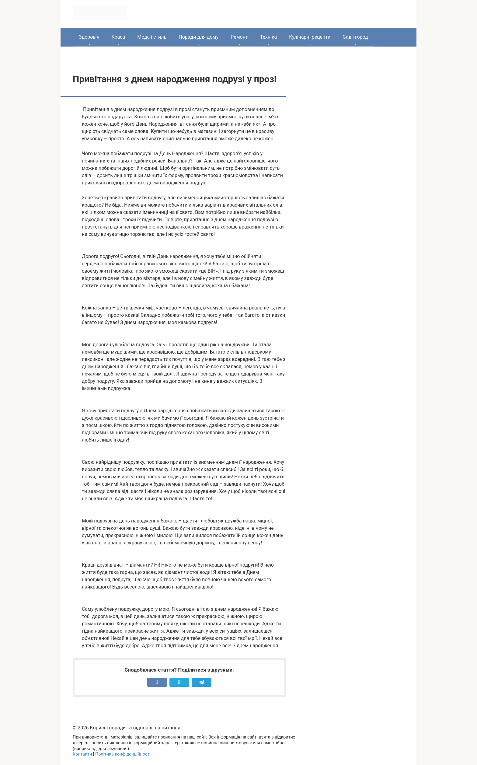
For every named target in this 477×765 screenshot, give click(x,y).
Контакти (82, 754)
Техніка (268, 37)
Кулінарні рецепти (309, 37)
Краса (118, 37)
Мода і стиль (151, 37)
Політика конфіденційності (123, 754)
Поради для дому (198, 37)
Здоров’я (89, 37)
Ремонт (239, 37)
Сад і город (355, 37)
